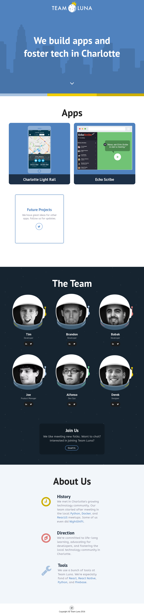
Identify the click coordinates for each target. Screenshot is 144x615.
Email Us (72, 448)
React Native (87, 578)
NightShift (76, 521)
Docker (86, 513)
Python (75, 513)
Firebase (80, 582)
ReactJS (62, 517)
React (73, 578)
